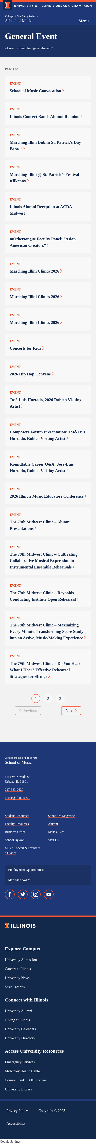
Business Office (15, 832)
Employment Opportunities (26, 869)
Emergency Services (20, 1062)
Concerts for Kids (27, 348)
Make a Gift (56, 832)
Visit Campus (15, 987)
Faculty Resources (17, 824)
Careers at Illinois (18, 969)
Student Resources (17, 815)
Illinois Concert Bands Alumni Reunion (46, 116)
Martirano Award (19, 880)
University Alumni (18, 1011)
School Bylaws (14, 840)
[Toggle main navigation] (86, 21)
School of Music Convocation (37, 91)
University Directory (20, 1038)
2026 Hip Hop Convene (32, 374)
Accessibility (16, 1123)
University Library (18, 1089)
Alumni (53, 824)
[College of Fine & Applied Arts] (21, 16)
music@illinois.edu (17, 797)
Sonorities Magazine (61, 815)
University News (17, 978)
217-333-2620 (14, 789)
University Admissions (21, 960)
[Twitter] (23, 894)
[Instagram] (36, 894)
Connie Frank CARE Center (25, 1080)
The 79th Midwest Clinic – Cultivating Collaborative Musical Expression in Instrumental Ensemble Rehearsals (44, 560)
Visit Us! (54, 840)
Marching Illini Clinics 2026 (36, 271)
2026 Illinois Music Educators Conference (48, 496)
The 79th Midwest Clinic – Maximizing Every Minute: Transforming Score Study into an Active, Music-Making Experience (48, 631)
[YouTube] (49, 894)
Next (71, 711)
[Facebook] (10, 894)
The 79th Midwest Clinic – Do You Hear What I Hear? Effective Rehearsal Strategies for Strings (45, 670)
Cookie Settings (10, 1141)
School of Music (18, 21)
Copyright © (52, 1111)
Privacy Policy (17, 1111)
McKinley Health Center (23, 1071)
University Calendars (20, 1029)
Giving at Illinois (17, 1020)
